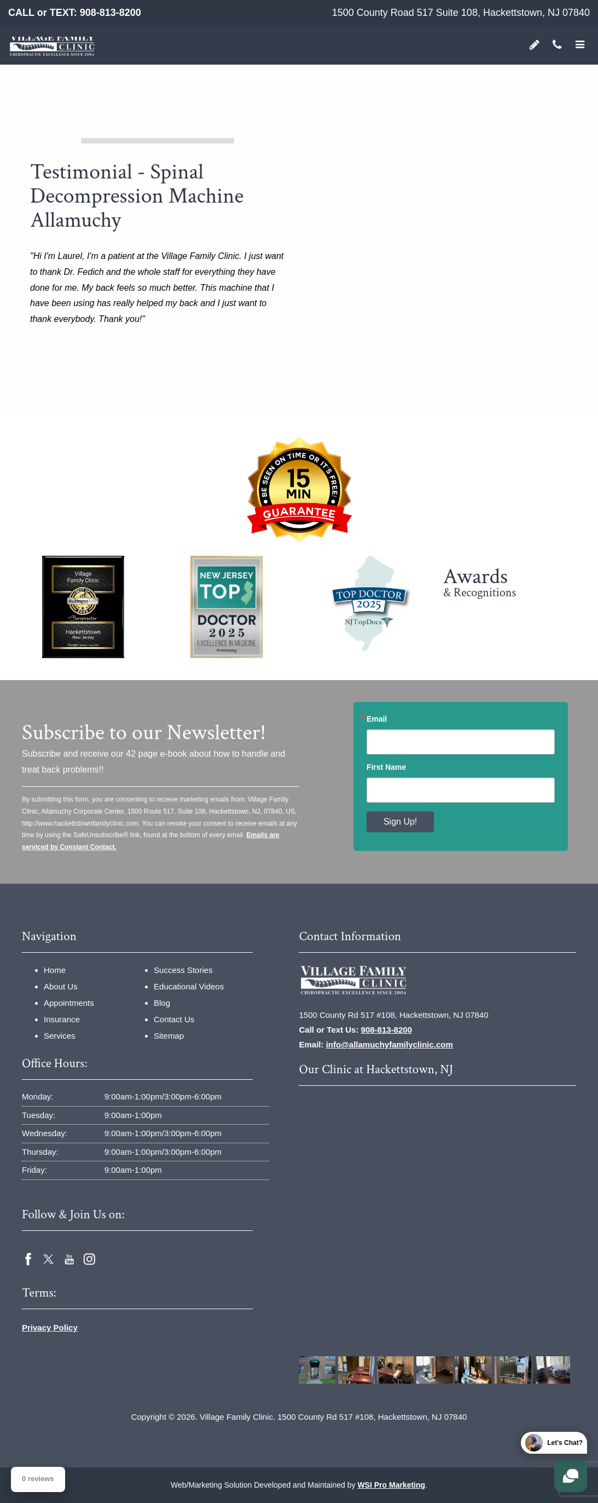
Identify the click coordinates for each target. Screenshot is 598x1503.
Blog (162, 1002)
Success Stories (183, 970)
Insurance (62, 1019)
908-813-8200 (110, 12)
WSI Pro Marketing (391, 1485)
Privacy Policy (50, 1327)
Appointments (69, 1002)
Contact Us (174, 1019)
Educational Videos (189, 986)
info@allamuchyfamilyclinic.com (389, 1044)
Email (377, 719)
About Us (61, 986)
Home (55, 970)
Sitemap (169, 1035)
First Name (386, 767)
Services (60, 1035)
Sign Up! (400, 821)
